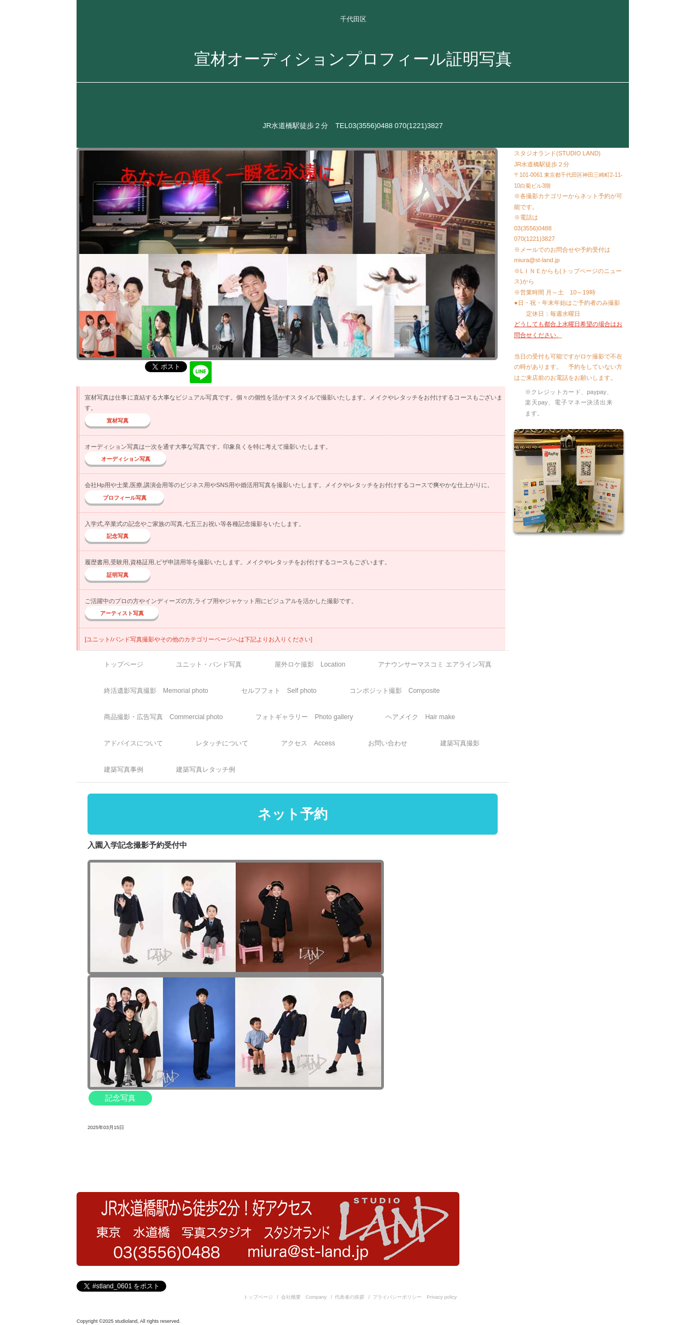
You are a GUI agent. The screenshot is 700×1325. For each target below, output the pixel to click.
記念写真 (118, 536)
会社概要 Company (304, 1297)
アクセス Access (308, 743)
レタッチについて (222, 743)
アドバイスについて (133, 743)
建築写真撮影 (460, 743)
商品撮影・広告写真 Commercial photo (163, 717)
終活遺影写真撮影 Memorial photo (156, 691)
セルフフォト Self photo (279, 691)
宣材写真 (118, 421)
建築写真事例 (123, 769)
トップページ (123, 664)
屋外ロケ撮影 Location (310, 664)
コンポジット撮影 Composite (394, 691)
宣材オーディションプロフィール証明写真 (353, 59)
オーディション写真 (125, 459)
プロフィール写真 (125, 498)
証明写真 (118, 575)
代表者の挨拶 (349, 1297)
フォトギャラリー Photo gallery (304, 717)
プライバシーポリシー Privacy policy (414, 1297)
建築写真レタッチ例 (205, 769)
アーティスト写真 (122, 613)
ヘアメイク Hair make (420, 717)
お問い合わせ (387, 743)
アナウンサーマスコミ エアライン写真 (434, 664)
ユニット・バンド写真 (209, 664)
